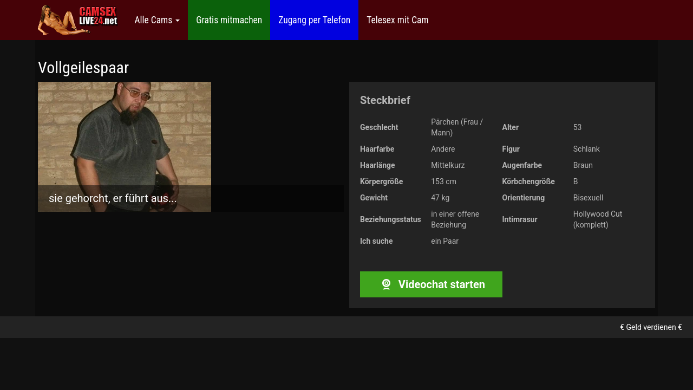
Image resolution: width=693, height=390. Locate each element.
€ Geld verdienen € (651, 327)
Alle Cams (157, 20)
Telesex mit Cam (397, 20)
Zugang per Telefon (314, 20)
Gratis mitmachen (229, 20)
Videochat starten (431, 284)
